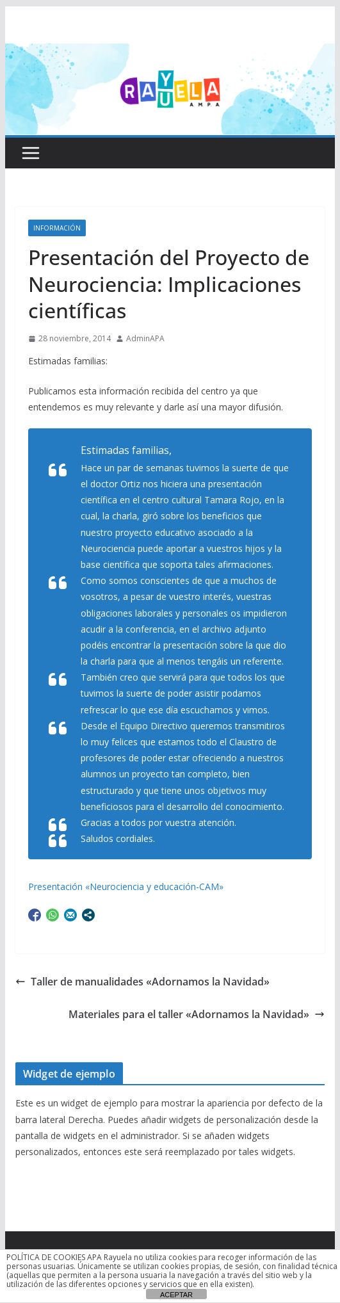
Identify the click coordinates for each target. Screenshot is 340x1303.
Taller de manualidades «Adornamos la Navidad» (142, 982)
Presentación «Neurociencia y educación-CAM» (125, 886)
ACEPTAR (176, 1295)
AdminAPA (145, 338)
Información (57, 227)
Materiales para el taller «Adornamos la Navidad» (197, 1014)
